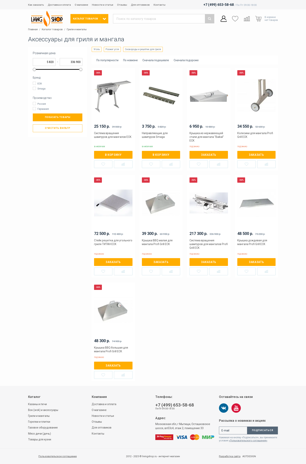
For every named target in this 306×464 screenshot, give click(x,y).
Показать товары (57, 117)
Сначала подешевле (155, 60)
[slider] (34, 69)
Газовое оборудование (43, 427)
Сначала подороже (186, 60)
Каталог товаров (52, 29)
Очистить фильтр (57, 128)
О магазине (81, 4)
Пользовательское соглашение (57, 456)
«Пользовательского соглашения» (248, 440)
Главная (33, 29)
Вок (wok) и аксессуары (43, 410)
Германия (43, 109)
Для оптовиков (140, 4)
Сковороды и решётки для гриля (143, 49)
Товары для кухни (39, 439)
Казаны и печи (37, 404)
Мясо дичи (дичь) (39, 433)
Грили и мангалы (77, 29)
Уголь (96, 49)
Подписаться (262, 430)
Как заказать (36, 4)
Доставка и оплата (59, 4)
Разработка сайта (229, 456)
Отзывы (122, 4)
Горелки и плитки (39, 421)
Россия (41, 104)
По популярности (107, 60)
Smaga (41, 88)
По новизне (130, 60)
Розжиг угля (112, 49)
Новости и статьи (102, 4)
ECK (39, 83)
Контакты (159, 4)
